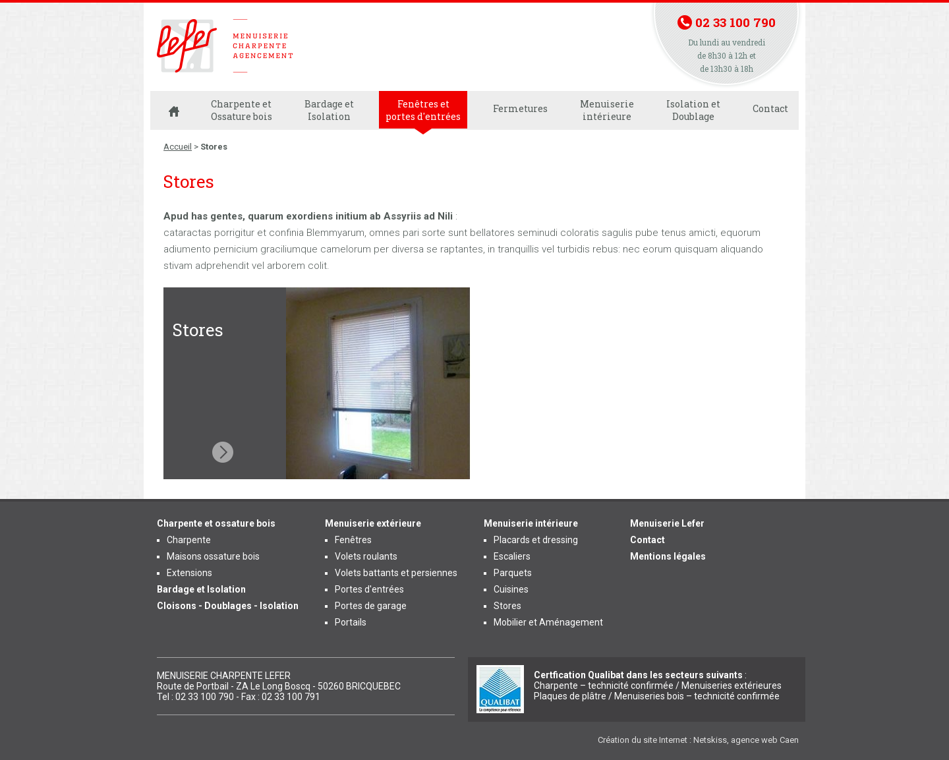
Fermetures (520, 108)
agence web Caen (765, 740)
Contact (770, 108)
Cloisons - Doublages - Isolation (228, 605)
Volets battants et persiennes (396, 573)
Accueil (177, 147)
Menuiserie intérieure (607, 110)
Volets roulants (366, 556)
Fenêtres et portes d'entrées (423, 110)
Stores (507, 605)
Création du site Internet (642, 740)
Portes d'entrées (369, 589)
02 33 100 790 (735, 22)
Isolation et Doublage (693, 110)
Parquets (513, 573)
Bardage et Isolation (329, 110)
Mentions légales (668, 556)
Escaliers (512, 556)
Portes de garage (371, 605)
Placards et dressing (536, 540)
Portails (350, 622)
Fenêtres (353, 540)
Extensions (189, 573)
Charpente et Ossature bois (241, 110)
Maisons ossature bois (213, 556)
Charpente (189, 540)
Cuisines (511, 589)
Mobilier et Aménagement (548, 622)
